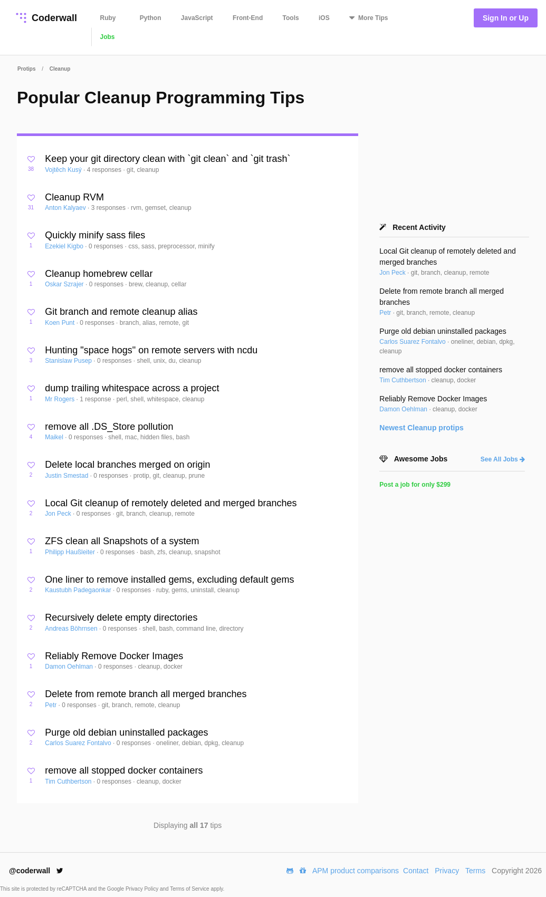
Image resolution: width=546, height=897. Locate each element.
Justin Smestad (67, 475)
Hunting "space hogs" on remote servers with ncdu (151, 350)
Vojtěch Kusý (64, 169)
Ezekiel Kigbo (65, 246)
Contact (415, 870)
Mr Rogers (60, 399)
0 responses (107, 246)
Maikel (55, 437)
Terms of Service (190, 889)
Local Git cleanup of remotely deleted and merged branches (170, 503)
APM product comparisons (355, 870)
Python (150, 18)
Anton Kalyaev (66, 207)
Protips (26, 69)
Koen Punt (60, 322)
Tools (291, 18)
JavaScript (197, 18)
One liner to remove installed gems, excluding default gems (169, 579)
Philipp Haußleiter (71, 552)
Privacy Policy (143, 889)
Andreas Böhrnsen (72, 628)
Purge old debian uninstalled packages (126, 732)
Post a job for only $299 (415, 484)
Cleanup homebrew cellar (98, 273)
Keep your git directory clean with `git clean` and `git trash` (167, 158)
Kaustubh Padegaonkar (79, 590)
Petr (51, 705)
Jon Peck (59, 513)
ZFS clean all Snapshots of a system (122, 541)
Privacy (447, 870)
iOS (324, 18)
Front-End (248, 18)
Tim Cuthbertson (69, 781)
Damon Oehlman (69, 666)
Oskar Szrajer (65, 284)
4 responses (105, 169)
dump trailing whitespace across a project (132, 388)
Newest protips (421, 427)
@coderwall (36, 870)
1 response (96, 399)
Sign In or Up (506, 18)
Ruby (108, 18)
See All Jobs (503, 459)
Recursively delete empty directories (121, 617)
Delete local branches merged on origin (127, 464)
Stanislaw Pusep (69, 360)
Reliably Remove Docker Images (114, 656)
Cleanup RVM (74, 197)
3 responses (109, 207)
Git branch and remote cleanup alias (121, 311)
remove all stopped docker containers (124, 770)
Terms (475, 870)
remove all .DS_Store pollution (109, 426)
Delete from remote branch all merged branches (145, 694)
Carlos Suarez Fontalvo (79, 743)
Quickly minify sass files (95, 235)
